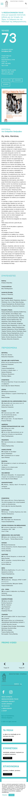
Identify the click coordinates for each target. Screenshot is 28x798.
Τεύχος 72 (6, 667)
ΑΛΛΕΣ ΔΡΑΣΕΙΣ (6, 704)
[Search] (18, 684)
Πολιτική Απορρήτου (6, 717)
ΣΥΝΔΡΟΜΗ (18, 80)
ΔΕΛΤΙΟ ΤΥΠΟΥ (7, 80)
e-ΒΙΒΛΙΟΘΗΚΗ (6, 708)
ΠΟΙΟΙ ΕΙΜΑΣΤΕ (6, 697)
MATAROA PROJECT (8, 701)
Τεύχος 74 (21, 667)
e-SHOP (4, 711)
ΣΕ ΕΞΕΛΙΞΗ (5, 706)
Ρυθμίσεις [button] (4, 795)
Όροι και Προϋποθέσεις (7, 715)
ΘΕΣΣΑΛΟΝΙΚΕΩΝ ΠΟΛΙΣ (9, 699)
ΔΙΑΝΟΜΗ (5, 84)
